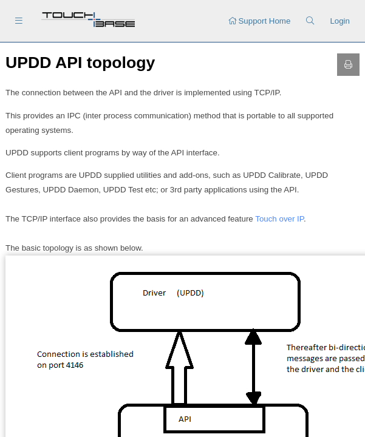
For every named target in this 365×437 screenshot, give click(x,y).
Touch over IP (279, 218)
